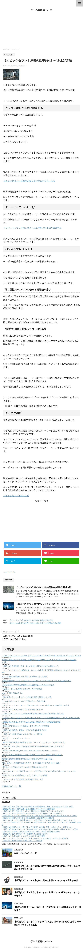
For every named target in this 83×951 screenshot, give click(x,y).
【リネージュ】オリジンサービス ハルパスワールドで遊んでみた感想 (35, 623)
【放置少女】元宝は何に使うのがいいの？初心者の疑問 (23, 836)
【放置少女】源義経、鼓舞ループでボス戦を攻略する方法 (24, 730)
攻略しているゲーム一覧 (25, 853)
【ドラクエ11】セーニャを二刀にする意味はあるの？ (22, 709)
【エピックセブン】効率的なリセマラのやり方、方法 (29, 181)
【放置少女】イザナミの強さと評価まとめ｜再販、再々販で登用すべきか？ (31, 832)
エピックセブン (10, 572)
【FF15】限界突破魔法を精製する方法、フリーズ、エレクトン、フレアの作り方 (33, 742)
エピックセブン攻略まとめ (16, 495)
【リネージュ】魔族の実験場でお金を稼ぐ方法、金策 (22, 779)
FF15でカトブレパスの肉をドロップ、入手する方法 (22, 689)
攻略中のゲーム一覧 (11, 786)
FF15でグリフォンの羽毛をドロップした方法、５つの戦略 (24, 775)
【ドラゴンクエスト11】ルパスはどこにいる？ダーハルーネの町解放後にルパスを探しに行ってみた (41, 718)
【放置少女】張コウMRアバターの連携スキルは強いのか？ (25, 834)
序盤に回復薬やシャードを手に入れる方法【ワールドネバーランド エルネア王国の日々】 (36, 681)
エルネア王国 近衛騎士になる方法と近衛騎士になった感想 (24, 677)
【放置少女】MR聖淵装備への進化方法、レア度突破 (22, 734)
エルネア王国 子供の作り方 (12, 693)
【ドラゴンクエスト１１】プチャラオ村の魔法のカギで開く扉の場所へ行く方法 (33, 714)
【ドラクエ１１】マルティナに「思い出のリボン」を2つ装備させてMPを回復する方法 (35, 705)
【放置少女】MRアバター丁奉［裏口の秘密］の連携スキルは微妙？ (28, 818)
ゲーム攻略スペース (42, 10)
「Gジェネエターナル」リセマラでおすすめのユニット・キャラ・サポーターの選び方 (35, 838)
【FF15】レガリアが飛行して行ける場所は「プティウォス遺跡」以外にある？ (32, 755)
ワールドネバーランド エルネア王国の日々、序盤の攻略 (23, 701)
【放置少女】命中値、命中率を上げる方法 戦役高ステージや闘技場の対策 (31, 722)
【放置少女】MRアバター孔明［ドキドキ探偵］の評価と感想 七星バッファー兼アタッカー (37, 827)
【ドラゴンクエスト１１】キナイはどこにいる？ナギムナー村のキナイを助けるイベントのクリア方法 (41, 656)
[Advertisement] (41, 30)
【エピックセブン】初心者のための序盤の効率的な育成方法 (32, 228)
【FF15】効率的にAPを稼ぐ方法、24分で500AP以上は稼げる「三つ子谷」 (31, 751)
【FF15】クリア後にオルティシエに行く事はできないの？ (24, 767)
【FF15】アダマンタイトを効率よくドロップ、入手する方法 (25, 726)
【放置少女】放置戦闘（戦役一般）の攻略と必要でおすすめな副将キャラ (30, 666)
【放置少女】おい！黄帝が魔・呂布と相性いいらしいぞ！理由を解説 (28, 809)
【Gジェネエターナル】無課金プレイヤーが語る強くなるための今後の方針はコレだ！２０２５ (39, 771)
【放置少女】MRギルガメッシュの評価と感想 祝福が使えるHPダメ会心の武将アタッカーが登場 (40, 829)
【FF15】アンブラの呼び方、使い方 (16, 738)
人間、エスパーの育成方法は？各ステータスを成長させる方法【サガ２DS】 (31, 763)
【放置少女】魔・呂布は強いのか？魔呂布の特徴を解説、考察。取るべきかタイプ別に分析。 (38, 807)
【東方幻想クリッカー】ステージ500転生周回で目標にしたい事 (26, 697)
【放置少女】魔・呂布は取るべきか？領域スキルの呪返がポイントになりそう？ (33, 746)
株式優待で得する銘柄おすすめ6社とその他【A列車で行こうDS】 (27, 759)
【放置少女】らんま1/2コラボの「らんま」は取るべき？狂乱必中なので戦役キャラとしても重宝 (39, 816)
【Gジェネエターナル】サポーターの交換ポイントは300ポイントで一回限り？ (32, 813)
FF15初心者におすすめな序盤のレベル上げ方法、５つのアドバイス (28, 685)
